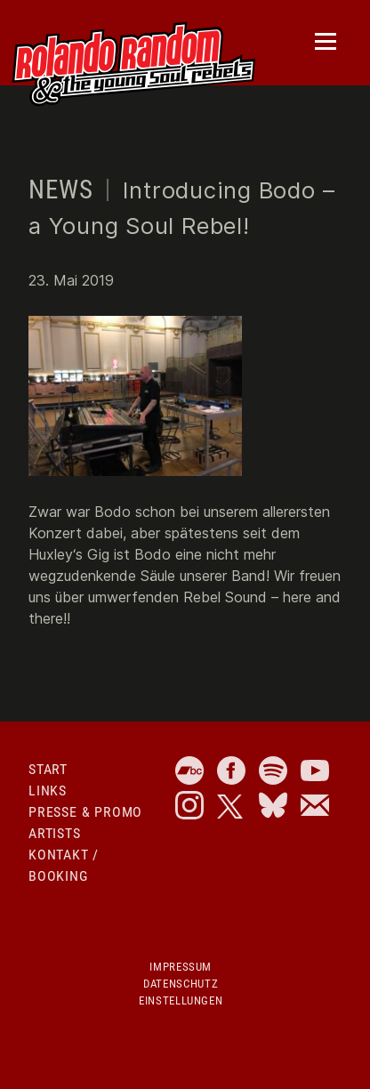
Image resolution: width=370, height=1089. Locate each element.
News (60, 189)
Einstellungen (180, 1000)
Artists (54, 833)
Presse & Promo (85, 811)
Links (47, 790)
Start (48, 769)
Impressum (180, 966)
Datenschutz (180, 983)
